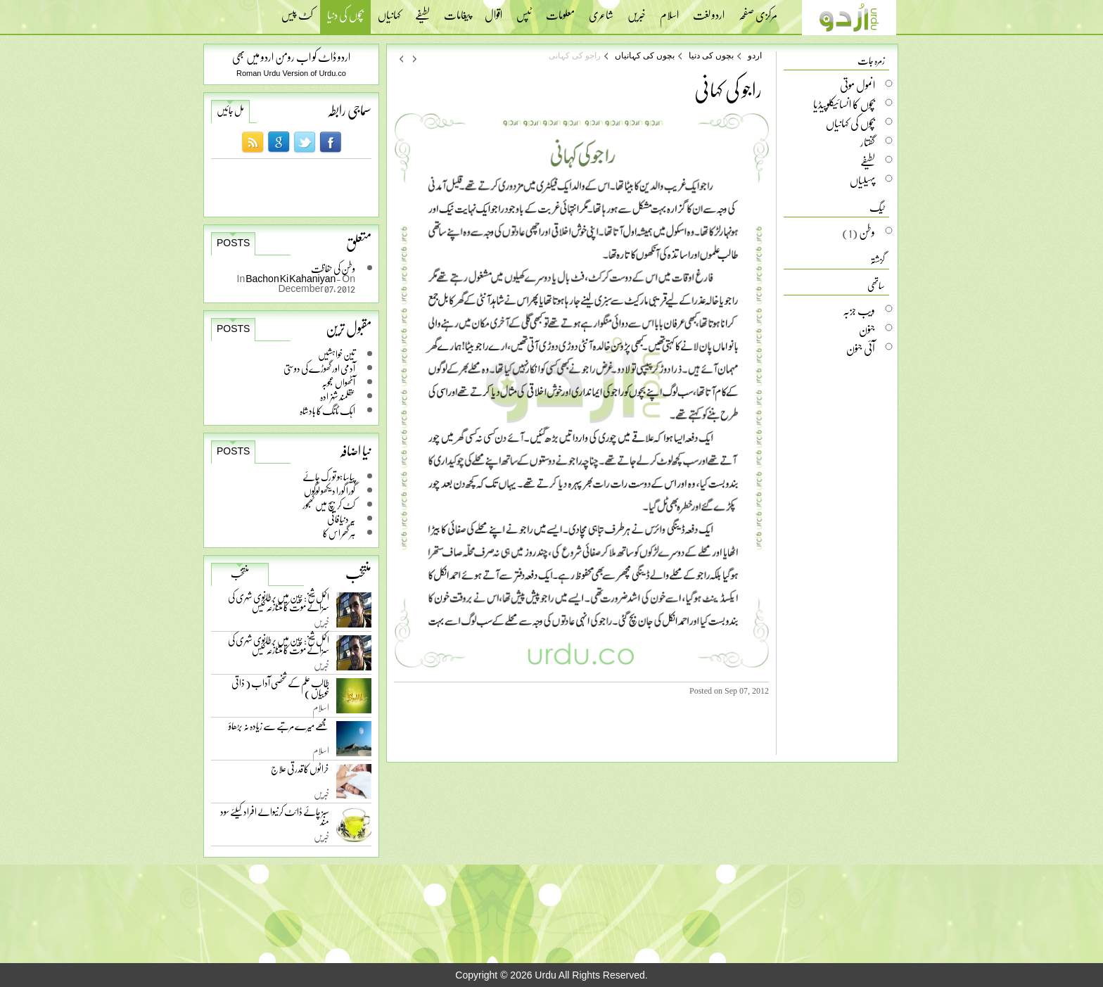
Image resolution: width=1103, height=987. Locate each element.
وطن (867, 232)
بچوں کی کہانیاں (645, 56)
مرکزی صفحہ (758, 10)
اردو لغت (709, 10)
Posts (233, 243)
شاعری (601, 10)
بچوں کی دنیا (345, 16)
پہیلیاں (862, 180)
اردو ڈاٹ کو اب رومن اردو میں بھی (291, 56)
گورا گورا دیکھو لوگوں (329, 490)
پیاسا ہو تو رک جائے (328, 476)
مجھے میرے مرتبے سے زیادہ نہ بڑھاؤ (279, 729)
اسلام (669, 10)
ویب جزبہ (859, 310)
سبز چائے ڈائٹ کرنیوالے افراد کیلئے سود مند (274, 819)
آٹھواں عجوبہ (338, 382)
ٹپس (524, 10)
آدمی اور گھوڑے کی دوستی (319, 368)
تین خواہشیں (336, 354)
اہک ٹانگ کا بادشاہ (327, 410)
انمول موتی (857, 85)
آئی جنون (860, 348)
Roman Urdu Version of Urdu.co (291, 73)
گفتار (867, 142)
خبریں (636, 10)
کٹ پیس (297, 10)
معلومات (560, 10)
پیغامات (457, 10)
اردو (755, 56)
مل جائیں (230, 110)
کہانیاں (389, 10)
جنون (867, 329)
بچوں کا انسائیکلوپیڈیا (844, 104)
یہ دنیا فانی (341, 518)
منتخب (240, 573)
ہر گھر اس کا (339, 533)
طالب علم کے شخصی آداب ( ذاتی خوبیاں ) (280, 690)
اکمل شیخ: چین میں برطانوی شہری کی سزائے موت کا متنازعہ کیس (278, 604)
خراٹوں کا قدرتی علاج (300, 772)
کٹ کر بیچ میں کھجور (328, 504)
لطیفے (422, 10)
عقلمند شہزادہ (337, 396)
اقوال (493, 10)
